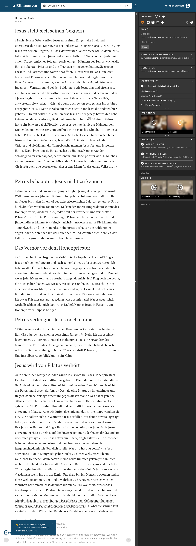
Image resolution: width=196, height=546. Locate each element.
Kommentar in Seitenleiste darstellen (163, 86)
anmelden (157, 37)
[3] (103, 256)
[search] (83, 5)
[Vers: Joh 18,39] (163, 16)
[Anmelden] (188, 6)
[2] (118, 165)
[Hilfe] (191, 22)
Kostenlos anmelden (174, 5)
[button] (6, 6)
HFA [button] (128, 5)
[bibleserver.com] (24, 6)
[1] (89, 118)
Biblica (20, 21)
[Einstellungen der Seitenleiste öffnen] (187, 22)
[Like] (142, 22)
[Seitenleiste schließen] (136, 281)
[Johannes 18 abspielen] (167, 144)
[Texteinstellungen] (135, 6)
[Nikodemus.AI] (6, 532)
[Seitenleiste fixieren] (136, 14)
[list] (167, 98)
